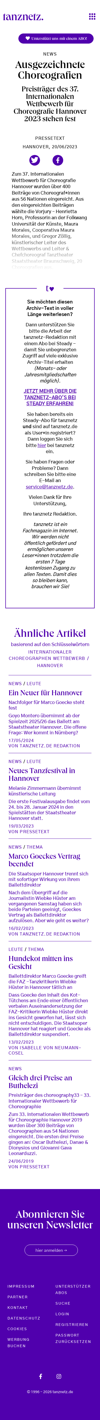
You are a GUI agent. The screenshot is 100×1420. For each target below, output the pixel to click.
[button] (34, 160)
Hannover (50, 666)
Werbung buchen (18, 1343)
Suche (63, 1303)
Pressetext (50, 138)
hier (42, 445)
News (50, 54)
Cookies (17, 1329)
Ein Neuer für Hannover (45, 694)
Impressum (21, 1286)
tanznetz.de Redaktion (50, 746)
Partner (17, 1297)
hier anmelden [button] (51, 1250)
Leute (34, 684)
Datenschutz (24, 1318)
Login (62, 1314)
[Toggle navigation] (92, 17)
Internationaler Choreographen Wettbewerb (47, 655)
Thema (35, 847)
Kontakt (17, 1308)
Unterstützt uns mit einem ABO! (56, 38)
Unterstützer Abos (73, 1290)
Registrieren (72, 1325)
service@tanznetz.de (49, 487)
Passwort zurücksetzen (73, 1339)
